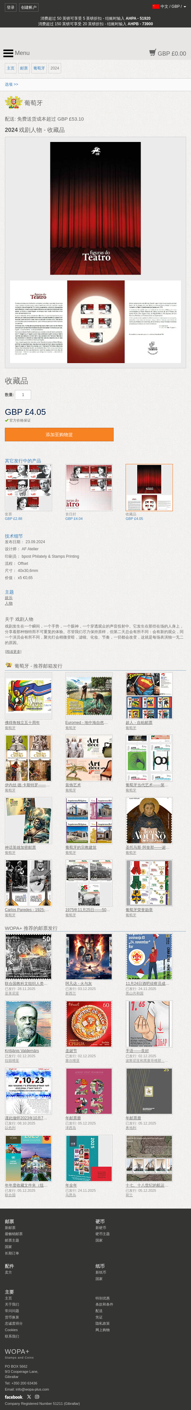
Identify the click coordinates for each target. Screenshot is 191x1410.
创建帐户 (29, 7)
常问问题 (12, 1311)
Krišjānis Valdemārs (22, 1051)
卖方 (8, 1272)
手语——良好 (137, 1051)
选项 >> (11, 84)
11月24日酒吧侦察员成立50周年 (153, 983)
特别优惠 (103, 1298)
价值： (11, 578)
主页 (11, 68)
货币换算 (12, 1317)
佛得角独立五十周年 (22, 722)
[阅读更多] (13, 651)
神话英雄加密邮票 (20, 847)
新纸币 (101, 1272)
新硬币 (101, 1228)
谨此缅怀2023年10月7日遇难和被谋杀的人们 (43, 1118)
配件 (9, 1266)
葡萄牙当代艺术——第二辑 (149, 785)
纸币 (100, 1266)
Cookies (11, 1330)
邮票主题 (12, 1240)
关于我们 (12, 1304)
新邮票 (10, 1228)
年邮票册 (73, 1118)
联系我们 (12, 1336)
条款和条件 (104, 1304)
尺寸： (11, 570)
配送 (99, 1311)
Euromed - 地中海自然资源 (88, 722)
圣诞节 (71, 1051)
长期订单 (12, 1253)
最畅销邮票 (14, 1234)
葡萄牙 (39, 68)
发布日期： (14, 542)
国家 (8, 1247)
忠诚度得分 (14, 1323)
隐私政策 (103, 1323)
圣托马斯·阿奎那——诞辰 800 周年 (156, 847)
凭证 (99, 1317)
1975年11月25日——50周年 (89, 910)
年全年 (71, 1185)
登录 (11, 7)
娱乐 (9, 598)
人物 (9, 603)
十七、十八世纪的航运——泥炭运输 (157, 1185)
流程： (11, 563)
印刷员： (12, 556)
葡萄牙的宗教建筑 (80, 847)
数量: (9, 395)
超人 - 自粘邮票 (139, 722)
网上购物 (103, 1330)
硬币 (100, 1221)
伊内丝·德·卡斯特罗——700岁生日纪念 (38, 785)
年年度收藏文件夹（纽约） (28, 1185)
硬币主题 (103, 1234)
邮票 (24, 68)
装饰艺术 (73, 785)
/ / (169, 6)
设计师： (12, 549)
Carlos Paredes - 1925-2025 (29, 910)
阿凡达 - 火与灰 (78, 983)
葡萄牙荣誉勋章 (139, 910)
